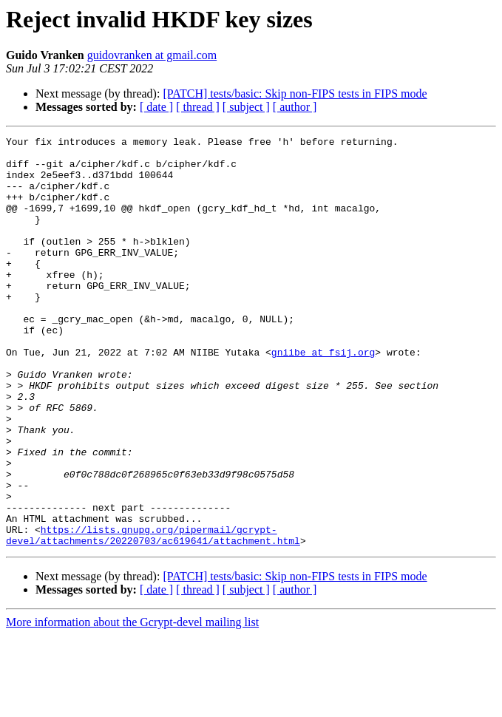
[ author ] (295, 107)
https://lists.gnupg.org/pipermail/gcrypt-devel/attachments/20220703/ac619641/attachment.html (153, 615)
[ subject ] (246, 107)
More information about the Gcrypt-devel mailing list (132, 704)
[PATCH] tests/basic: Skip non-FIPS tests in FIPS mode (295, 93)
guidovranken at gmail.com (152, 55)
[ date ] (156, 107)
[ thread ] (198, 107)
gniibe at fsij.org (323, 396)
